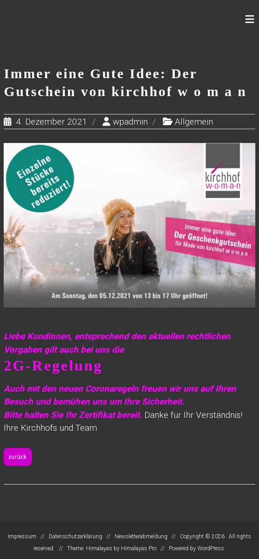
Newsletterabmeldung (141, 536)
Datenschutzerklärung (75, 536)
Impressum (22, 536)
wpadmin (130, 121)
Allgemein (194, 121)
